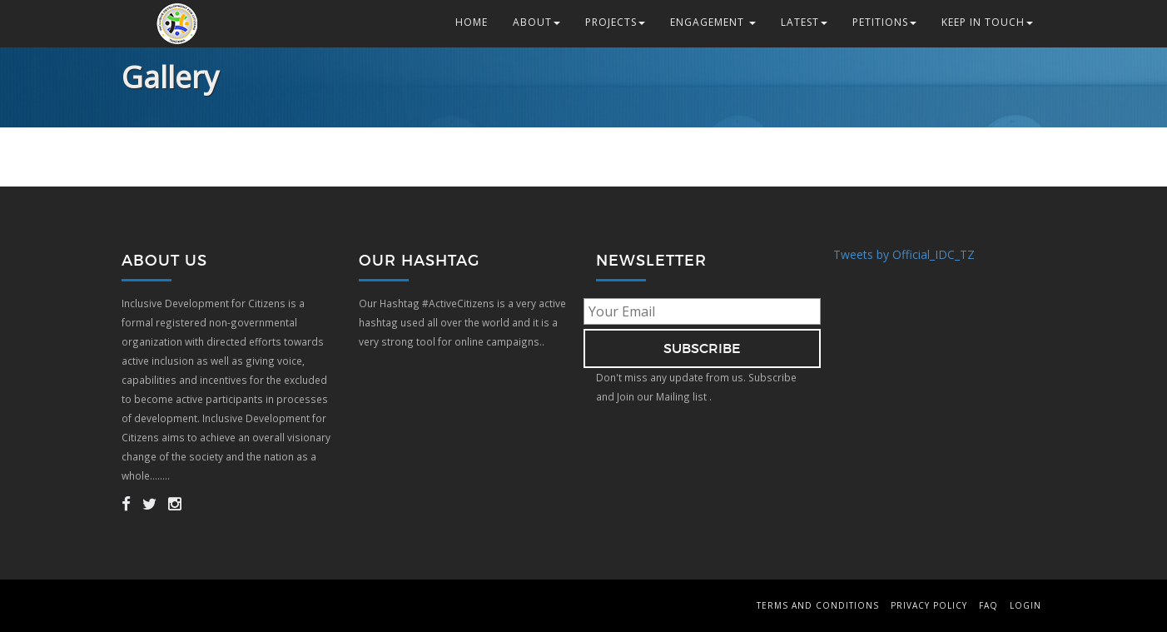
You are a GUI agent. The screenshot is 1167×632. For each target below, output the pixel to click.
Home (471, 22)
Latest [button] (804, 22)
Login (1025, 605)
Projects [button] (615, 22)
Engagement (713, 22)
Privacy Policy (929, 605)
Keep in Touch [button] (987, 22)
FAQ (988, 605)
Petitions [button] (884, 22)
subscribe (702, 348)
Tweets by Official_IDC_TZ (904, 254)
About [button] (536, 22)
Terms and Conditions (818, 605)
